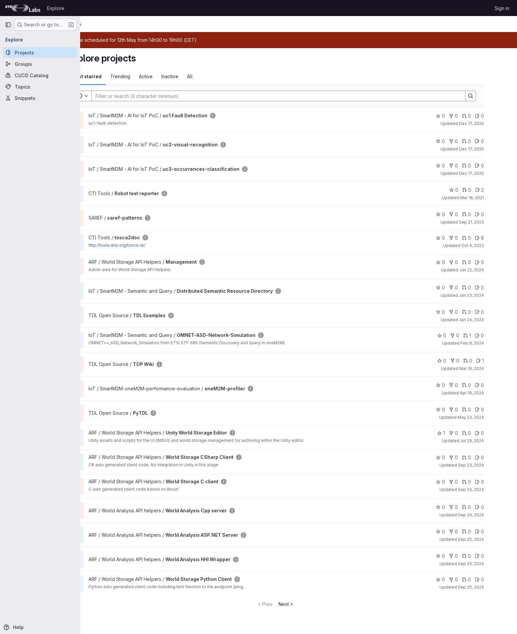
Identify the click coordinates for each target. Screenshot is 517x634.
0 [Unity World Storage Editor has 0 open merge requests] (489, 433)
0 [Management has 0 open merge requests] (489, 262)
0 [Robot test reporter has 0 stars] (476, 190)
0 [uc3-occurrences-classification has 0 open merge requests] (489, 165)
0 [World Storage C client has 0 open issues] (502, 482)
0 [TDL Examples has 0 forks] (476, 312)
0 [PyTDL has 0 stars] (463, 409)
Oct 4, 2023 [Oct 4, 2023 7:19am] (495, 245)
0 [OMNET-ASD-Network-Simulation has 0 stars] (464, 335)
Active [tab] (169, 76)
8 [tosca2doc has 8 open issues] (502, 238)
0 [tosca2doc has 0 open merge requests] (489, 238)
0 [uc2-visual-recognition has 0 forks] (476, 141)
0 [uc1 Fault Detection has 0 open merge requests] (489, 116)
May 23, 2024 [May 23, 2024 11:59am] (494, 417)
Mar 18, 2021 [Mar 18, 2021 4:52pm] (495, 197)
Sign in (502, 8)
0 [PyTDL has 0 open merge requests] (489, 409)
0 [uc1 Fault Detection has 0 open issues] (502, 116)
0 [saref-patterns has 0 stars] (463, 214)
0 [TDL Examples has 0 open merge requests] (489, 312)
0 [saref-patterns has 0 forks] (476, 214)
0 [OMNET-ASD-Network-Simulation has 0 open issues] (502, 335)
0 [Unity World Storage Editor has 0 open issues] (502, 433)
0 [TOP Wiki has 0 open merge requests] (490, 361)
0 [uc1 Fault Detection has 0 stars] (463, 116)
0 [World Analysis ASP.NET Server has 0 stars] (463, 531)
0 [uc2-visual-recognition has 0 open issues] (502, 141)
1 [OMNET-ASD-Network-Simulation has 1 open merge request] (490, 335)
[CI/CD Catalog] (40, 75)
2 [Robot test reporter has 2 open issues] (502, 190)
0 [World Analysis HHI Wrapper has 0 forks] (476, 556)
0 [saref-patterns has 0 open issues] (502, 214)
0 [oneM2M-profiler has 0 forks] (476, 385)
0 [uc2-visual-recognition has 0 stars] (463, 141)
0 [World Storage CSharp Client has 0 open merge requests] (489, 457)
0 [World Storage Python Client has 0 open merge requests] (489, 579)
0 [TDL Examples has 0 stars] (463, 312)
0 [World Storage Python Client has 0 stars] (463, 579)
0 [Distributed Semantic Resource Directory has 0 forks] (476, 287)
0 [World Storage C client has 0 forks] (476, 482)
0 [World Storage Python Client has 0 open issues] (502, 579)
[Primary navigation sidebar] (8, 24)
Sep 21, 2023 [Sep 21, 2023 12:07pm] (494, 222)
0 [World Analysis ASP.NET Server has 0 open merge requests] (489, 531)
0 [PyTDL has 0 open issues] (502, 409)
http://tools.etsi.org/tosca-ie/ (140, 245)
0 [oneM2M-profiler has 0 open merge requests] (489, 385)
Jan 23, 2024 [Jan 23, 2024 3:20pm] (494, 295)
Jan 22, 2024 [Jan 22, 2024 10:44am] (494, 269)
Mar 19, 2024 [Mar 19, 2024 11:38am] (494, 368)
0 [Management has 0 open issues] (502, 262)
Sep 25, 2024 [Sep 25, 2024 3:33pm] (494, 563)
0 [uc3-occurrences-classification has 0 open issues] (502, 165)
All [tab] (213, 76)
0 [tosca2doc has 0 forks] (476, 238)
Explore (55, 8)
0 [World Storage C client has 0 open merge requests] (489, 482)
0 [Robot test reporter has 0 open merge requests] (489, 190)
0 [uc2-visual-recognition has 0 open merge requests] (489, 141)
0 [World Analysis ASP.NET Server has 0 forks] (476, 531)
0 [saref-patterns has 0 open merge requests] (489, 214)
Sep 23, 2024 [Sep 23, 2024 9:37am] (494, 465)
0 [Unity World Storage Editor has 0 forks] (476, 433)
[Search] (298, 96)
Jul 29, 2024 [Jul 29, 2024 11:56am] (495, 440)
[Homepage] (23, 8)
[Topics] (40, 86)
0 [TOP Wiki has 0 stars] (464, 361)
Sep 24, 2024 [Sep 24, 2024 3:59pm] (494, 514)
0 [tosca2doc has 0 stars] (463, 238)
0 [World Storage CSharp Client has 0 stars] (463, 457)
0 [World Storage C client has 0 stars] (463, 482)
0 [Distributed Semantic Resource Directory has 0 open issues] (502, 287)
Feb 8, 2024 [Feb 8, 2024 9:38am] (495, 343)
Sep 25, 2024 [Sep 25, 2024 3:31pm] (494, 539)
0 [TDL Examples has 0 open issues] (502, 312)
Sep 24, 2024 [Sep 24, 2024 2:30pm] (494, 489)
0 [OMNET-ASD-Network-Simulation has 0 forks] (477, 335)
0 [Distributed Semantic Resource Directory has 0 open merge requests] (489, 287)
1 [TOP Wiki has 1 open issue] (503, 361)
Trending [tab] (143, 76)
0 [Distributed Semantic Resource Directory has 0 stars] (463, 287)
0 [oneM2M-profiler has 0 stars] (463, 385)
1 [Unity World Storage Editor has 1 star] (464, 433)
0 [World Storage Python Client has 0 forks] (476, 579)
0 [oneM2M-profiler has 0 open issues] (502, 385)
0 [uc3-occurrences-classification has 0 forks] (476, 165)
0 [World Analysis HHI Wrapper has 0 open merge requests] (489, 556)
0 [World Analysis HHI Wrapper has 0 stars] (463, 556)
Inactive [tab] (192, 76)
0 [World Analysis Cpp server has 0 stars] (463, 507)
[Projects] (40, 52)
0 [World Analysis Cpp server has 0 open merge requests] (489, 507)
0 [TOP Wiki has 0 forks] (477, 361)
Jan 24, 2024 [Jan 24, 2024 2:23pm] (494, 319)
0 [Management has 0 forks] (476, 262)
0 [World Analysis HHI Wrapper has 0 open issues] (502, 556)
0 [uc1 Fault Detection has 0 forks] (476, 116)
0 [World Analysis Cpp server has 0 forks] (476, 507)
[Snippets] (40, 98)
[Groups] (40, 63)
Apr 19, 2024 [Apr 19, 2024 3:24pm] (495, 392)
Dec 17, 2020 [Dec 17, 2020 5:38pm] (494, 148)
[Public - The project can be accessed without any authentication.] (235, 115)
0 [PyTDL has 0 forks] (476, 409)
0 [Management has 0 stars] (463, 262)
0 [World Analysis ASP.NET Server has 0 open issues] (502, 531)
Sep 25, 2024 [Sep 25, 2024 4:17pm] (494, 587)
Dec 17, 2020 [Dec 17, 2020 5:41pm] (494, 173)
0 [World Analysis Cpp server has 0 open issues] (502, 507)
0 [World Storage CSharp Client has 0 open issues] (502, 457)
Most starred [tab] (110, 76)
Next (309, 604)
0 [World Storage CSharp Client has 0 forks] (476, 457)
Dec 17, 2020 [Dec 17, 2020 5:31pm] (494, 123)
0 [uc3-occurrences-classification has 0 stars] (463, 165)
